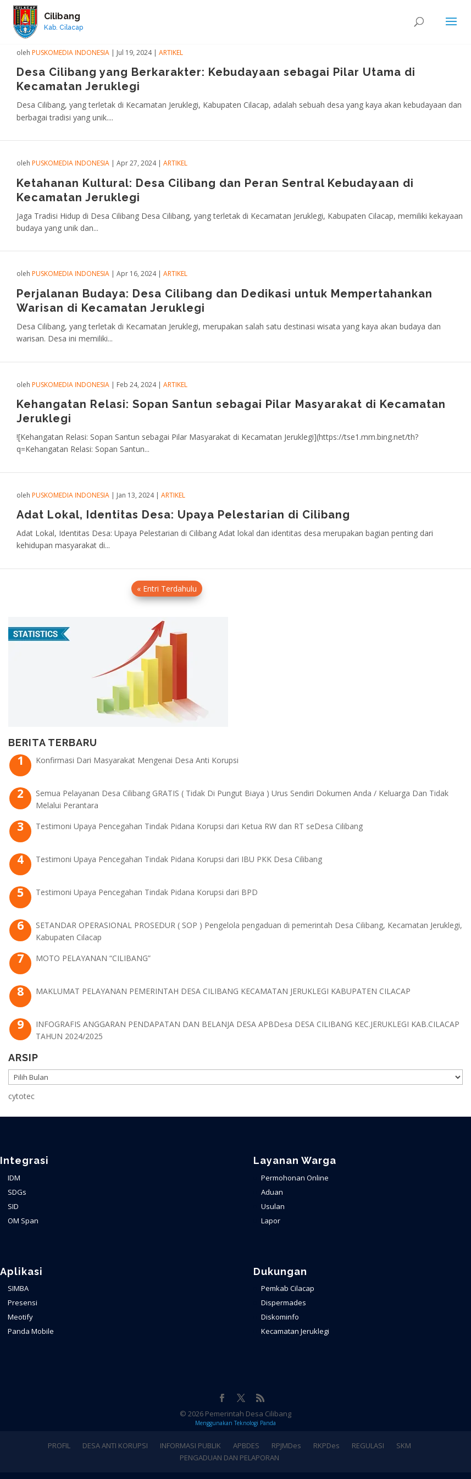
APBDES (246, 1445)
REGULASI (368, 1445)
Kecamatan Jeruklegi (295, 1331)
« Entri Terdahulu (167, 588)
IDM (14, 1178)
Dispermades (283, 1302)
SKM (403, 1445)
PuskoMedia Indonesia (70, 52)
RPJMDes (286, 1445)
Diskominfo (280, 1317)
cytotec (21, 1096)
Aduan (272, 1192)
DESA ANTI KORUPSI (115, 1445)
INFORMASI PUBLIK (190, 1445)
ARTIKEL (171, 52)
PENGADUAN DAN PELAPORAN (229, 1458)
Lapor (270, 1221)
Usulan (273, 1206)
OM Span (23, 1221)
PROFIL (59, 1445)
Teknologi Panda (255, 1423)
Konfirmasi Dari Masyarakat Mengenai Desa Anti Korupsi (137, 760)
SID (13, 1206)
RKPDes (326, 1445)
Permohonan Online (295, 1178)
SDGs (17, 1192)
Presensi (22, 1302)
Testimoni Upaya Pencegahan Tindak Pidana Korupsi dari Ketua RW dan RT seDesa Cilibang (199, 826)
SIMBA (18, 1288)
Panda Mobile (31, 1331)
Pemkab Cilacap (287, 1288)
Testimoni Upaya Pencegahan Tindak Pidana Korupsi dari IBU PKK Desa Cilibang (179, 859)
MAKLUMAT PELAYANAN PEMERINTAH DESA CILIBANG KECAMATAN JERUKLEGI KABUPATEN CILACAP (223, 991)
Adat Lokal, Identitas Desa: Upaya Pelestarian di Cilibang (183, 514)
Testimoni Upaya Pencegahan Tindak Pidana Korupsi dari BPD (147, 892)
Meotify (20, 1317)
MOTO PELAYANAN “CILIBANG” (93, 958)
